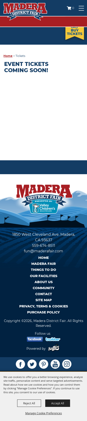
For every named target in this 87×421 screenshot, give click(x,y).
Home (8, 56)
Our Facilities (43, 276)
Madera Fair (43, 264)
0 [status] (73, 8)
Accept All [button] (57, 403)
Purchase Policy (43, 312)
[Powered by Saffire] (54, 349)
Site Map (43, 300)
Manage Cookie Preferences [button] (43, 413)
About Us (44, 282)
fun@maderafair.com (43, 251)
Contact (43, 294)
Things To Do (43, 270)
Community (44, 288)
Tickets (74, 28)
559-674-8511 (43, 245)
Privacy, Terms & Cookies (43, 306)
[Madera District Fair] (25, 12)
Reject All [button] (29, 403)
